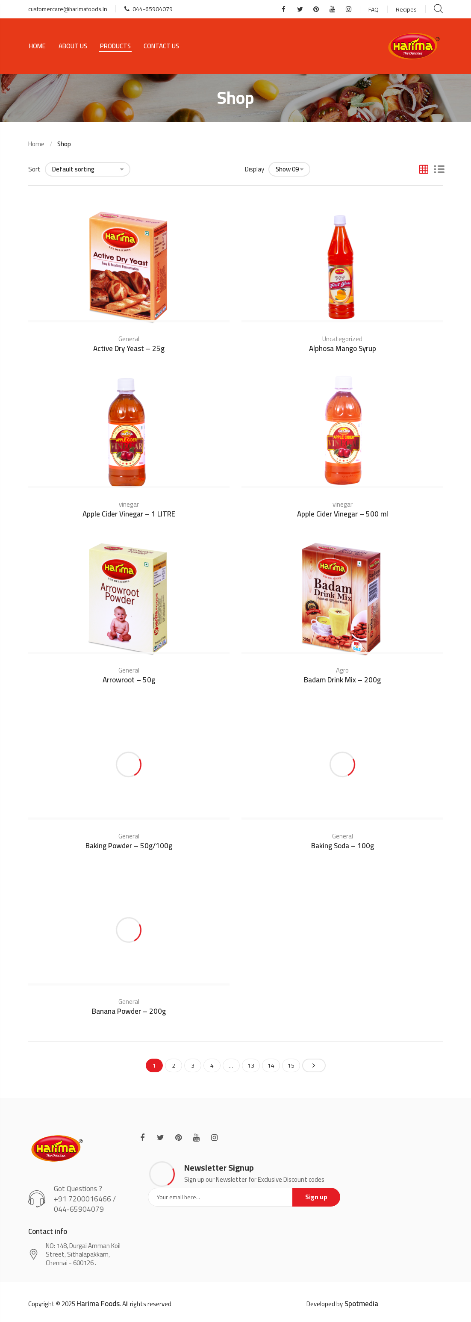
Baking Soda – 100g (342, 846)
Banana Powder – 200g (129, 1011)
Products (115, 46)
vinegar (129, 504)
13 (250, 1065)
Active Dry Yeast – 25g (129, 348)
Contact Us (161, 46)
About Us (73, 46)
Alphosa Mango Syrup (342, 348)
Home (37, 46)
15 (291, 1065)
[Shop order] (87, 169)
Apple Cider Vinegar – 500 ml (342, 514)
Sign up (316, 1197)
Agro (342, 670)
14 (271, 1065)
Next (314, 1065)
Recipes (406, 9)
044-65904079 (148, 9)
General (128, 339)
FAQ (373, 9)
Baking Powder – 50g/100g (128, 846)
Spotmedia (361, 1303)
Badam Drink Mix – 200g (342, 680)
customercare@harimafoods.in (67, 9)
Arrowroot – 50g (129, 680)
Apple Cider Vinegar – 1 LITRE (128, 514)
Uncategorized (342, 339)
